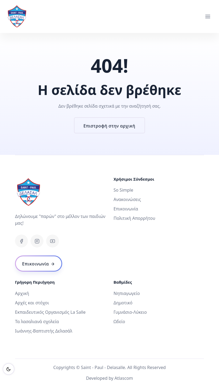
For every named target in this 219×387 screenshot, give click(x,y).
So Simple (123, 190)
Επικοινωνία (126, 209)
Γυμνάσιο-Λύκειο (130, 312)
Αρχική (22, 293)
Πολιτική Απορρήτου (134, 218)
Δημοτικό (123, 303)
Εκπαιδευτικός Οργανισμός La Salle (50, 312)
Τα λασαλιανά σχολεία (37, 321)
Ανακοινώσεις (127, 199)
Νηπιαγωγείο (127, 293)
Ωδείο (119, 321)
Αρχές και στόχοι (32, 303)
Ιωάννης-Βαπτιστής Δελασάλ (43, 331)
